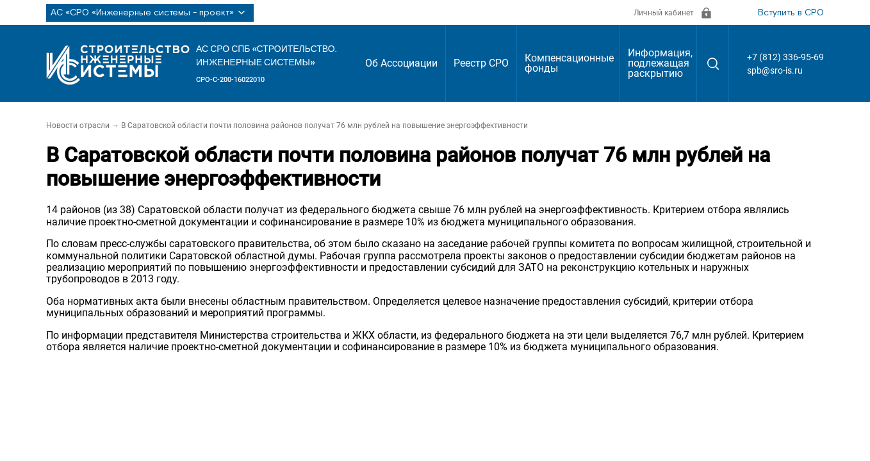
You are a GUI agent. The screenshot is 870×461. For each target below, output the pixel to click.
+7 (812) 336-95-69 (785, 57)
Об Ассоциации (401, 63)
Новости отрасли (78, 125)
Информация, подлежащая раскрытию (660, 63)
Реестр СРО (481, 63)
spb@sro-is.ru (775, 70)
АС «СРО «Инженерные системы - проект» (150, 12)
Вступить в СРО (791, 13)
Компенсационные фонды (569, 63)
